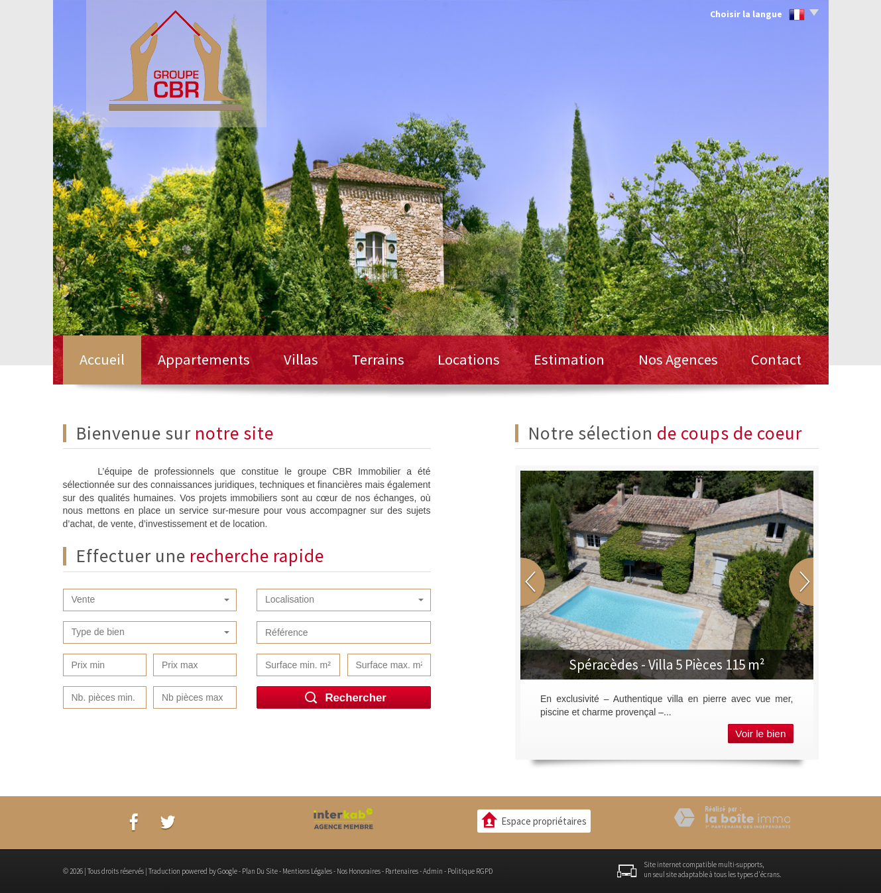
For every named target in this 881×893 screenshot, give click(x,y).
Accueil (102, 359)
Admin (433, 871)
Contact (776, 359)
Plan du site (260, 871)
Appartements (204, 359)
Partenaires (401, 871)
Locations (469, 359)
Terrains (378, 359)
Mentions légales (307, 871)
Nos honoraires (359, 871)
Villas (301, 359)
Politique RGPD (470, 871)
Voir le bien (760, 733)
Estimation (569, 359)
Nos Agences (678, 359)
